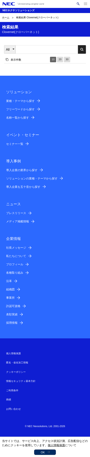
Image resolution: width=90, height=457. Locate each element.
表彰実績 (12, 314)
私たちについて (16, 256)
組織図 (10, 289)
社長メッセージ (16, 247)
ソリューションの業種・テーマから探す (32, 178)
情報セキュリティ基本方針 (21, 381)
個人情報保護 (56, 445)
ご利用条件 (12, 390)
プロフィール (14, 264)
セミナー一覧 (14, 143)
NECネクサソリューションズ (18, 10)
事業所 (10, 297)
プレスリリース (16, 213)
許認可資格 (13, 306)
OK (43, 452)
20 (60, 59)
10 (53, 59)
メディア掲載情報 (17, 221)
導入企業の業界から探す (22, 170)
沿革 (9, 281)
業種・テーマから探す (20, 101)
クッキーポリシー (16, 372)
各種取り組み (14, 272)
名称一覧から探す (17, 117)
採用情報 (12, 322)
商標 (8, 399)
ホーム (5, 17)
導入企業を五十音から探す (23, 186)
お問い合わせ (13, 409)
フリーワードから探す (20, 109)
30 (67, 59)
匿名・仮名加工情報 (17, 362)
